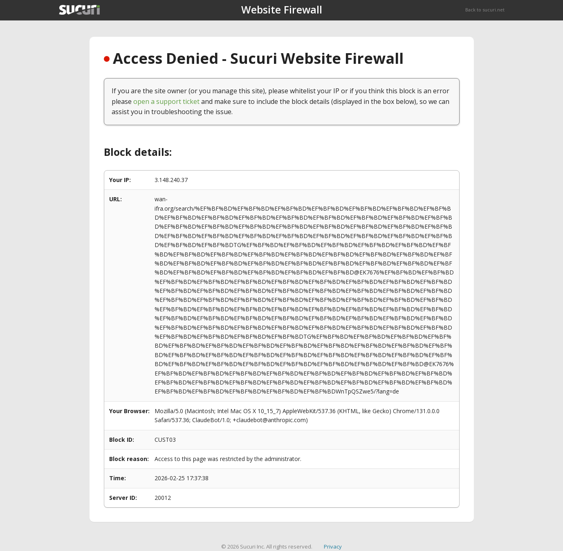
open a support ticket (166, 101)
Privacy (333, 546)
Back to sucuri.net (485, 10)
